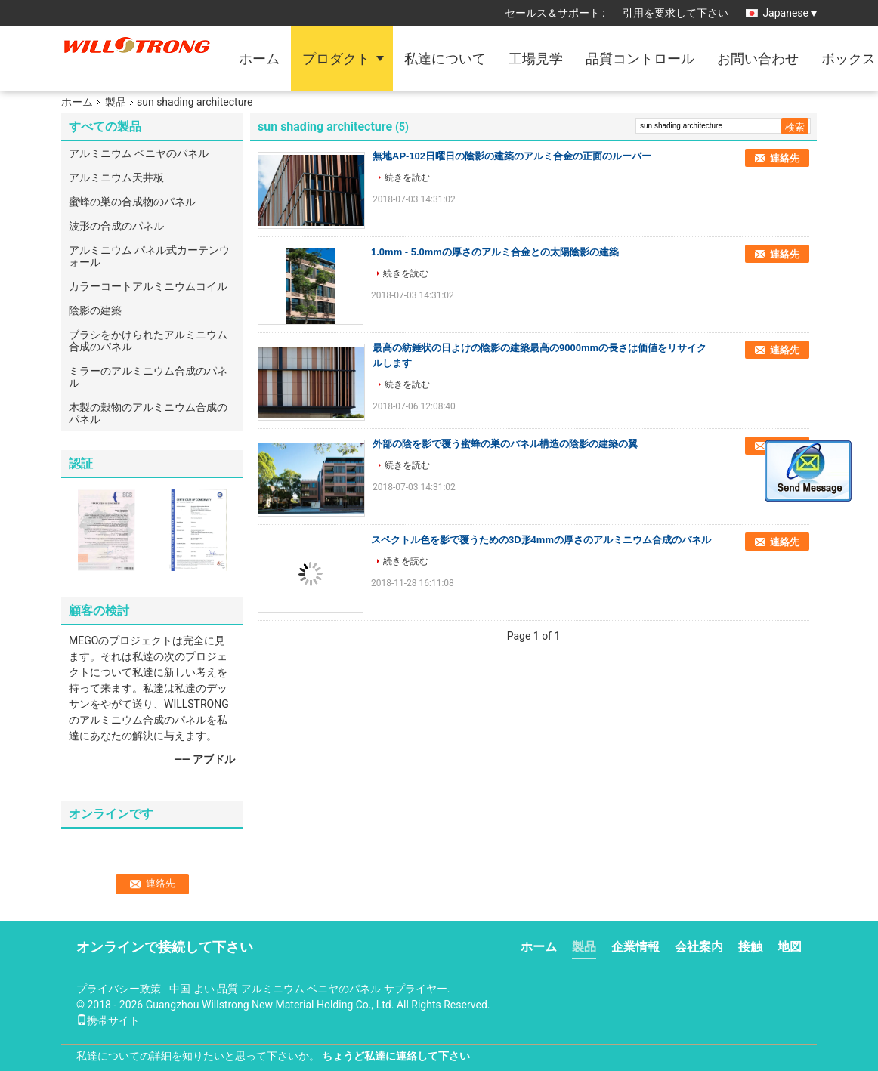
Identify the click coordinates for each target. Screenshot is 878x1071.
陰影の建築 (95, 310)
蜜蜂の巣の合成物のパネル (132, 202)
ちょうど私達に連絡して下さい (396, 1056)
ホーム (259, 58)
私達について (445, 58)
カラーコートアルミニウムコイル (148, 286)
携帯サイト (108, 1020)
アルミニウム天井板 (116, 177)
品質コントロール (640, 58)
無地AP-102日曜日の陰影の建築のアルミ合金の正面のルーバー (512, 156)
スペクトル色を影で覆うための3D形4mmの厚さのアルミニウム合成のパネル (541, 539)
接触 (750, 947)
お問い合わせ (758, 58)
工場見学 (536, 58)
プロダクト (336, 58)
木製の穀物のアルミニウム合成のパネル (148, 413)
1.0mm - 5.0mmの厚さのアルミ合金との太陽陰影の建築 (495, 252)
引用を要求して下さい (675, 13)
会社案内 (699, 947)
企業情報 (635, 947)
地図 (790, 947)
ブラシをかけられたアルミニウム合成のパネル (148, 341)
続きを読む (407, 177)
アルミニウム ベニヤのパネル (139, 153)
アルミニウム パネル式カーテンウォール (149, 256)
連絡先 (784, 158)
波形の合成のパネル (116, 226)
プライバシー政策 (118, 989)
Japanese (789, 13)
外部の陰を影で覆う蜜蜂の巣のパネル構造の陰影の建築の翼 (505, 443)
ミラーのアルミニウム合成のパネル (148, 377)
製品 (115, 102)
